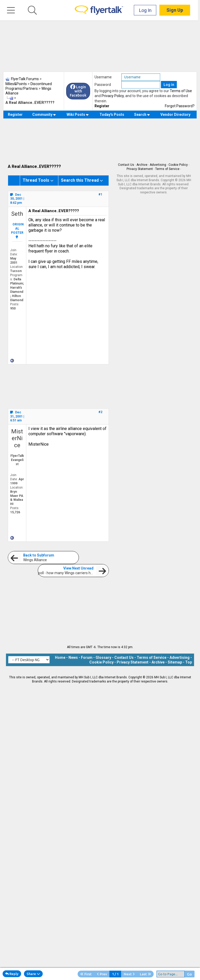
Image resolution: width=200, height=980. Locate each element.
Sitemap (175, 662)
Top (188, 662)
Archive (141, 165)
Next (129, 974)
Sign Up (176, 10)
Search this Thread (80, 180)
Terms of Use (181, 91)
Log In (147, 10)
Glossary (103, 657)
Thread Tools (36, 180)
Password (103, 85)
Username (103, 77)
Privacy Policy (113, 96)
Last (145, 974)
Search (142, 114)
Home (60, 657)
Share (33, 974)
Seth (17, 214)
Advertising (158, 165)
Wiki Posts (78, 114)
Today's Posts (111, 114)
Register (102, 106)
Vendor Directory (175, 114)
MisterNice (17, 438)
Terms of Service (167, 169)
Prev (102, 974)
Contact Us (126, 165)
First (86, 974)
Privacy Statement (140, 169)
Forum (86, 657)
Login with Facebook (78, 91)
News (73, 657)
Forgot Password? (180, 106)
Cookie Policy (178, 165)
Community (44, 114)
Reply (11, 974)
